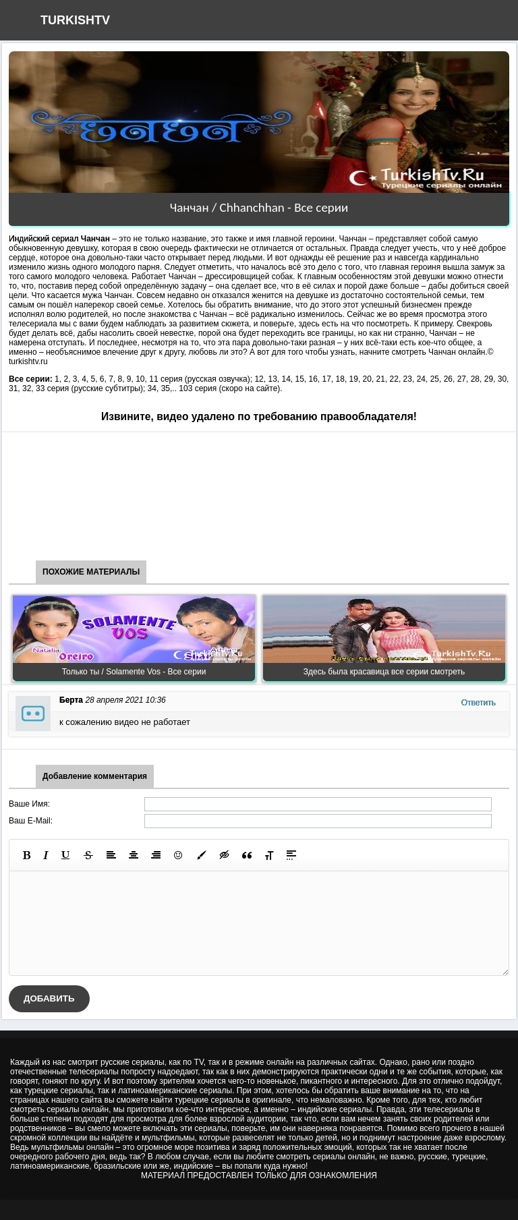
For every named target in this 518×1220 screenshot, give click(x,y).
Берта (71, 700)
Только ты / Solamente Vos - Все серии (134, 671)
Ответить (478, 702)
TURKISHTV (75, 20)
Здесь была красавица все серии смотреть (384, 671)
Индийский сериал (43, 238)
